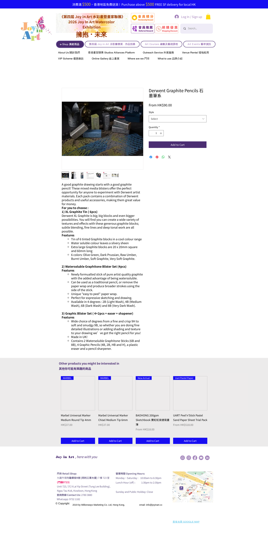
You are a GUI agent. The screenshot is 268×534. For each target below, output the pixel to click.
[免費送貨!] (124, 0)
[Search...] (197, 29)
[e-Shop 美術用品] (70, 44)
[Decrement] (151, 133)
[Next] (250, 4)
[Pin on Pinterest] (157, 157)
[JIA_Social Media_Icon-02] (182, 457)
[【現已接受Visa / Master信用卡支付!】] (133, 0)
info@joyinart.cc (154, 505)
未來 (101, 34)
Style (151, 112)
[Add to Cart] (78, 441)
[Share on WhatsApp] (163, 157)
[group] (134, 410)
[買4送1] (141, 0)
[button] (208, 16)
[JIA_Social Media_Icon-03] (207, 457)
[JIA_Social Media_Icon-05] (201, 457)
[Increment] (161, 133)
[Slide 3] (129, 0)
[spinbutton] (156, 133)
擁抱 (82, 34)
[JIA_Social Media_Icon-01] (195, 457)
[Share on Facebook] (151, 157)
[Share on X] (169, 157)
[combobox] (177, 118)
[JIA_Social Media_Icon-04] (188, 457)
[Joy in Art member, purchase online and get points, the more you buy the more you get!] (137, 0)
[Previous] (16, 4)
